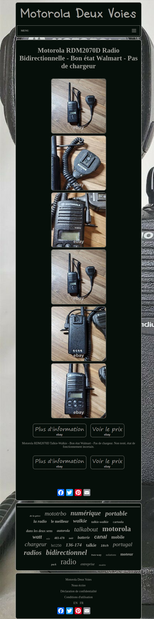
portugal (122, 544)
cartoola (118, 522)
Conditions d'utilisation (78, 597)
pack (53, 564)
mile (48, 538)
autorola (63, 531)
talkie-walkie (100, 522)
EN (75, 603)
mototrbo (55, 513)
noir (71, 538)
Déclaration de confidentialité (78, 591)
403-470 (59, 538)
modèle (102, 565)
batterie (84, 537)
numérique (86, 513)
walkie (80, 521)
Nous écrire (78, 585)
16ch (105, 546)
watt (37, 537)
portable (116, 513)
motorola (116, 529)
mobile (117, 537)
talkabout (86, 529)
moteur (126, 554)
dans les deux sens (39, 531)
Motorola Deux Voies (78, 579)
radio (68, 561)
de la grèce (35, 515)
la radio (40, 521)
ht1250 (56, 545)
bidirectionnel (66, 552)
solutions (111, 554)
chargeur (36, 544)
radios (33, 552)
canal (100, 537)
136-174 (74, 544)
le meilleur (60, 521)
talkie (91, 545)
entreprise (87, 564)
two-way (96, 554)
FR (82, 603)
